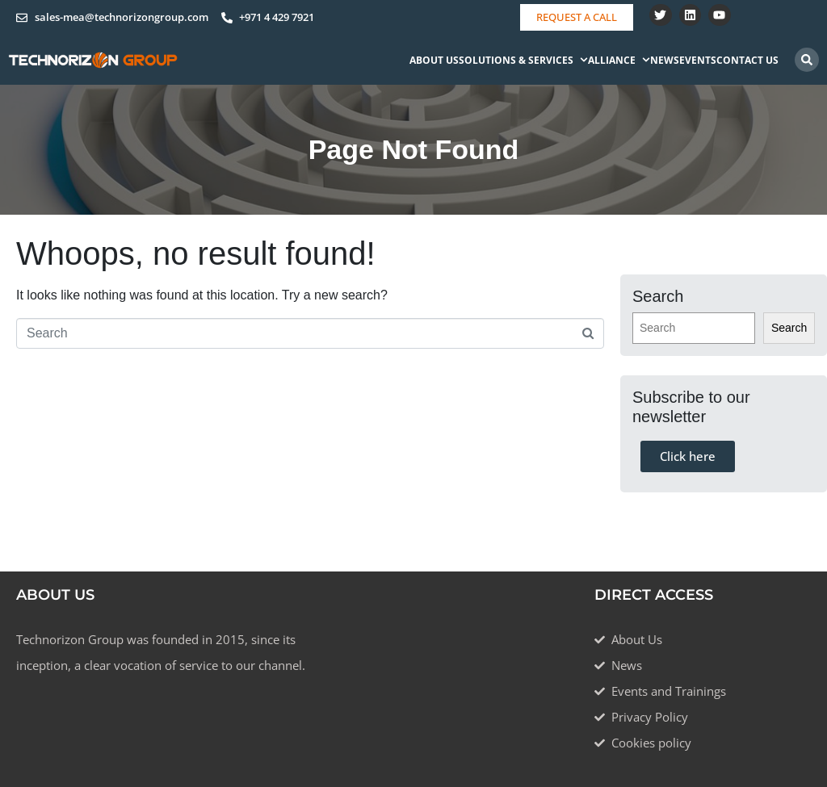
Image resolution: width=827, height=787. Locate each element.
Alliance (619, 60)
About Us (434, 60)
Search (789, 327)
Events (697, 60)
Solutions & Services (523, 60)
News (664, 60)
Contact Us (747, 60)
